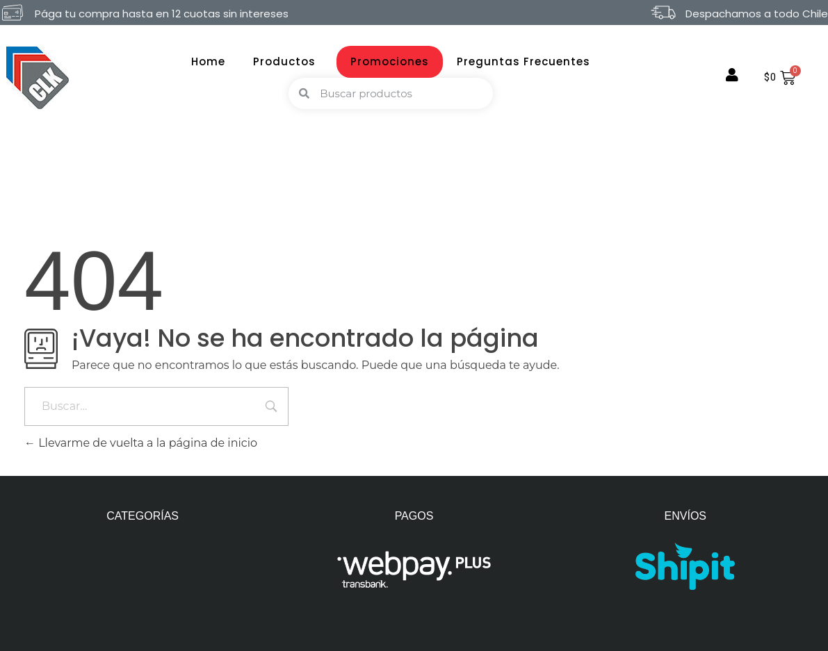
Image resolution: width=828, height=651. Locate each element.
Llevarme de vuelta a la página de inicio (140, 443)
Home (208, 61)
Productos (288, 61)
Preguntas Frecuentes (523, 61)
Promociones (389, 61)
